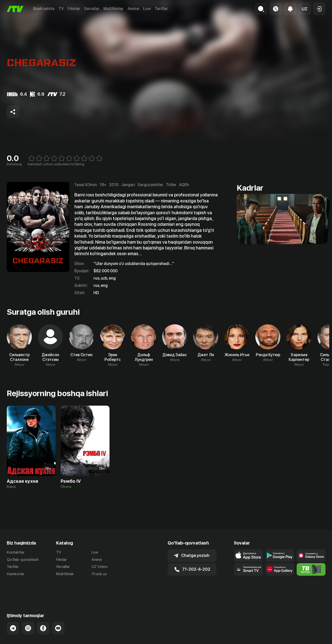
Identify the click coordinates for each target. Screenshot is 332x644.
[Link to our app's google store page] (279, 555)
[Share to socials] (13, 111)
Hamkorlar (16, 574)
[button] (304, 9)
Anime (133, 8)
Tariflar (161, 8)
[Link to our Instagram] (28, 610)
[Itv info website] (311, 569)
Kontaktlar (16, 552)
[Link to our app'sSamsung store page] (311, 555)
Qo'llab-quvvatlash (23, 559)
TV (61, 8)
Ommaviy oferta (277, 636)
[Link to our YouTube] (58, 610)
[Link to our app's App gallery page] (279, 569)
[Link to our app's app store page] (248, 555)
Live (147, 8)
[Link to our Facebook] (43, 610)
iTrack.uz (99, 574)
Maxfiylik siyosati (311, 636)
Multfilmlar (113, 8)
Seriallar (91, 8)
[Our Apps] (248, 569)
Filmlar (74, 8)
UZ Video (99, 566)
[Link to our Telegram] (13, 610)
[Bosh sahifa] (15, 9)
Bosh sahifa (43, 8)
